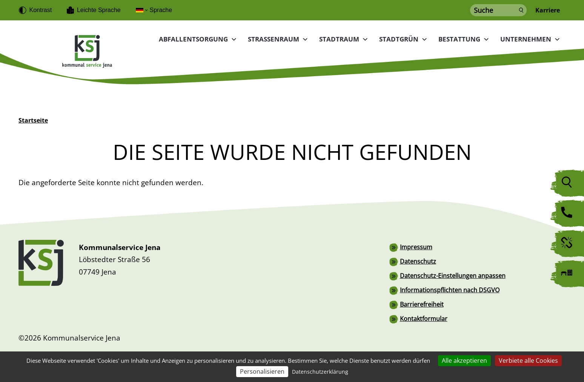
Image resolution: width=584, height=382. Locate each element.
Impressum (416, 247)
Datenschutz (418, 261)
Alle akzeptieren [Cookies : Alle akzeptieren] (464, 360)
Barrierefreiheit (422, 304)
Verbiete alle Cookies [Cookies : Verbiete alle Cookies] (528, 360)
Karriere (547, 10)
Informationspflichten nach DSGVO (449, 290)
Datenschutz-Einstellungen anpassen (453, 276)
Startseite (33, 120)
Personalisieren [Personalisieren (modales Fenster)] (262, 371)
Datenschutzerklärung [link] (320, 371)
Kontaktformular (423, 318)
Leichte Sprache (99, 10)
